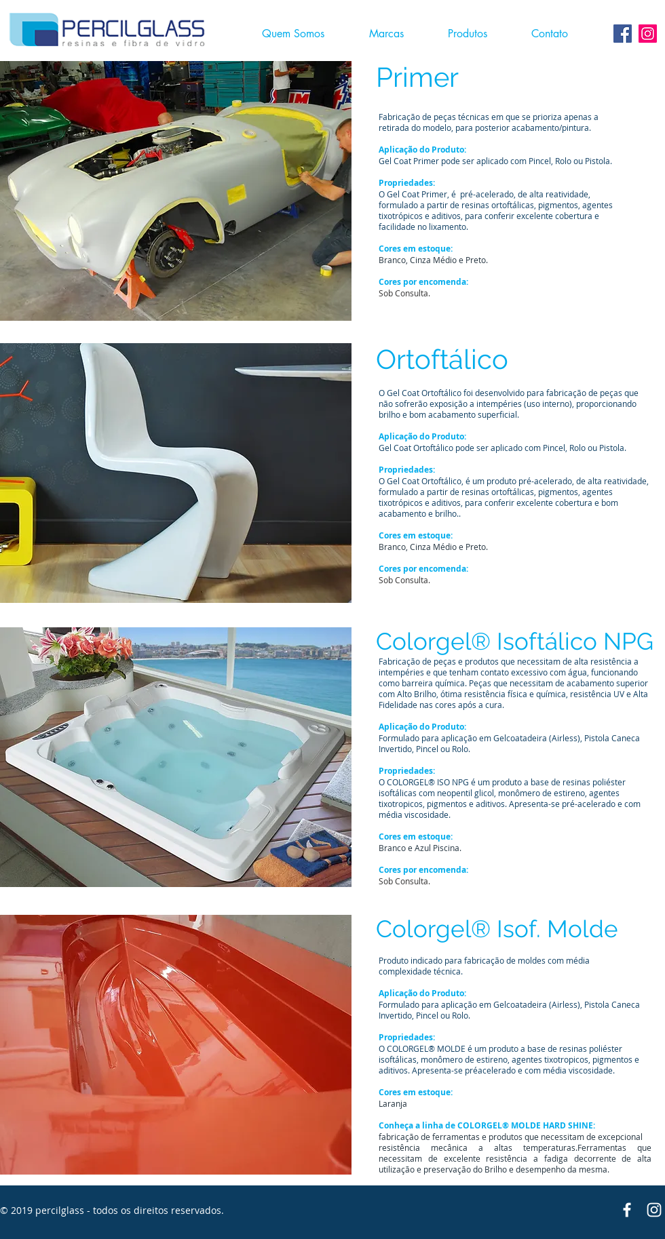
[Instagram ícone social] (648, 33)
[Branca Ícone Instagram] (654, 1209)
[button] (476, 33)
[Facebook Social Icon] (622, 33)
